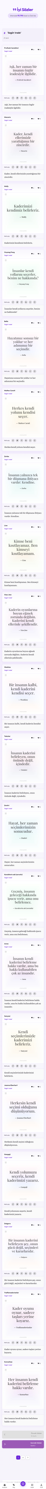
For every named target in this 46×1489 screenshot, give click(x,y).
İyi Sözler (23, 9)
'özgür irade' (8, 51)
